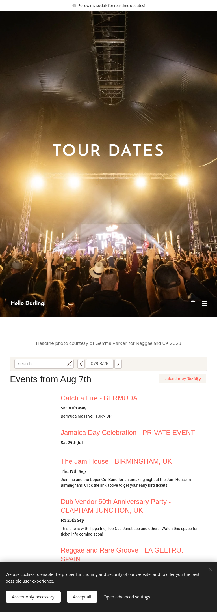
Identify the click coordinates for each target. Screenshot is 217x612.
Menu (204, 303)
